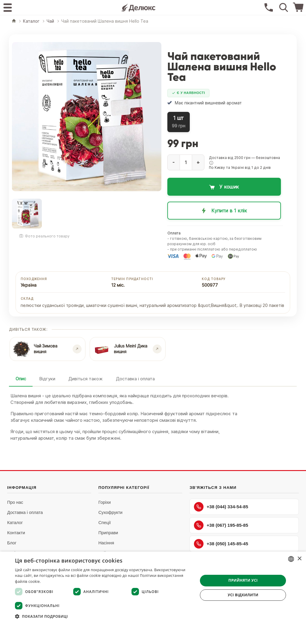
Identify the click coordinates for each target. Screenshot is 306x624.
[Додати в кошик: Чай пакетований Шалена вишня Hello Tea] (224, 187)
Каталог (15, 522)
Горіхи (104, 502)
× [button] (299, 559)
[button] (211, 162)
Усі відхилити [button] (243, 594)
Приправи (108, 532)
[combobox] (291, 559)
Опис (21, 378)
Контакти (16, 532)
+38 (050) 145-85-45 (221, 544)
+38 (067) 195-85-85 (221, 525)
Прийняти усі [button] (243, 580)
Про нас (15, 502)
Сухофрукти (110, 512)
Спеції (104, 522)
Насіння (106, 542)
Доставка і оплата (135, 378)
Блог (11, 542)
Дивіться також (85, 378)
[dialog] (153, 588)
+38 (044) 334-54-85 (221, 507)
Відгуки (47, 378)
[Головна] (14, 21)
